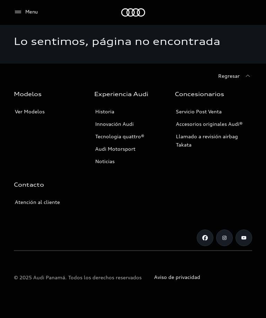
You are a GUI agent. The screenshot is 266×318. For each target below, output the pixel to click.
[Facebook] (205, 238)
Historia (104, 111)
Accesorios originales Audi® (209, 124)
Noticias (105, 161)
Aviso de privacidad (177, 277)
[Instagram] (224, 238)
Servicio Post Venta (199, 111)
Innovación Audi (114, 124)
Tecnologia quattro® (119, 136)
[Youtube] (244, 238)
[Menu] (26, 12)
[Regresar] (235, 76)
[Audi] (133, 12)
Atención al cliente (37, 202)
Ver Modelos (30, 111)
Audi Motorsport (115, 149)
